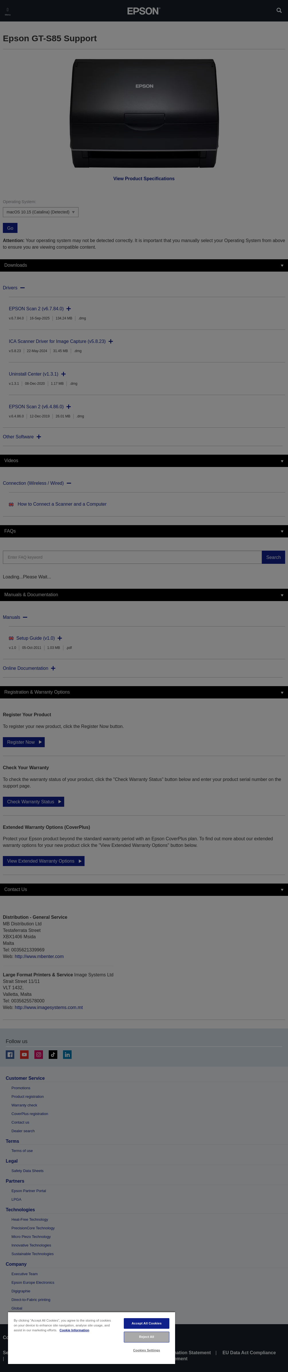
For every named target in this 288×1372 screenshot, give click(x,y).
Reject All (146, 1336)
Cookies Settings (146, 1350)
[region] (91, 1338)
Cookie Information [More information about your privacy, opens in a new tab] (74, 1330)
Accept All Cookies (147, 1323)
